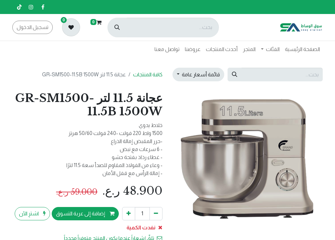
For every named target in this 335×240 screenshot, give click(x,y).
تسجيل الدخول (32, 27)
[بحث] (117, 27)
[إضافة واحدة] (128, 213)
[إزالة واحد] (155, 213)
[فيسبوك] (42, 7)
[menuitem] (302, 49)
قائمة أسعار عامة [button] (200, 74)
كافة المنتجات (147, 74)
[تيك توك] (19, 7)
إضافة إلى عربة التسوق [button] (85, 213)
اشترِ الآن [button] (32, 213)
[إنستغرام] (31, 7)
